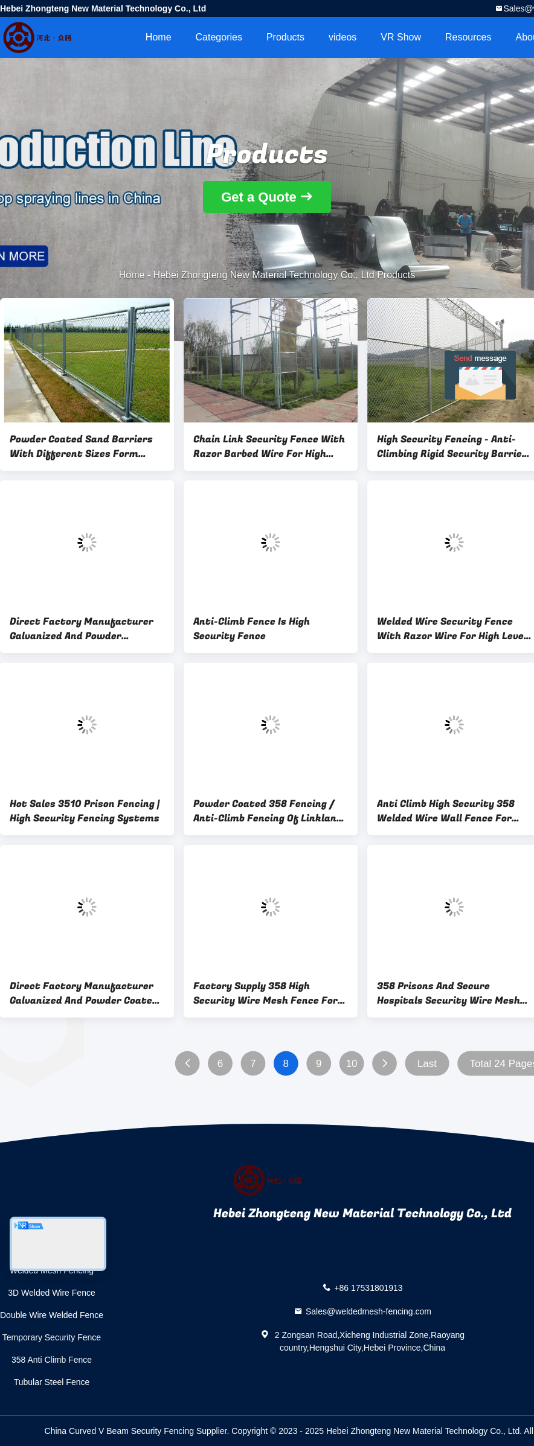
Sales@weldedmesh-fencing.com (368, 1311)
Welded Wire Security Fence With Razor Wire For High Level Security (452, 628)
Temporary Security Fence (51, 1337)
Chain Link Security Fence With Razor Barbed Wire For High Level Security (269, 446)
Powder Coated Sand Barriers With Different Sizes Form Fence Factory (81, 446)
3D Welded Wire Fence (51, 1293)
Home (159, 37)
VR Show (401, 37)
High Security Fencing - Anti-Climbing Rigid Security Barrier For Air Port (452, 446)
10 (352, 1063)
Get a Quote (259, 197)
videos (342, 37)
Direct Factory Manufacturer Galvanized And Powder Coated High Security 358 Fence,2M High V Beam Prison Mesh (84, 993)
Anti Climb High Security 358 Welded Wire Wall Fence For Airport (446, 811)
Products (285, 37)
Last (427, 1063)
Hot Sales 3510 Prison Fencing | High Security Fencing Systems (84, 811)
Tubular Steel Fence (52, 1382)
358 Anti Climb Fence (51, 1360)
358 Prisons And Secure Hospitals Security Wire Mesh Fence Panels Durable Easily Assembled (448, 993)
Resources (468, 37)
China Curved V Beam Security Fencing (119, 1431)
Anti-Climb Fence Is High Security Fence (251, 628)
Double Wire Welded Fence (51, 1315)
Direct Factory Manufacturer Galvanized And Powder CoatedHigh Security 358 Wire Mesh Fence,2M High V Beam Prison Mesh (82, 628)
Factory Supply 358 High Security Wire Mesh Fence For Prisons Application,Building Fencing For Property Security (266, 993)
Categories (219, 37)
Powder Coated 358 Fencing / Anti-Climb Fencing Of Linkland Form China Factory (268, 811)
